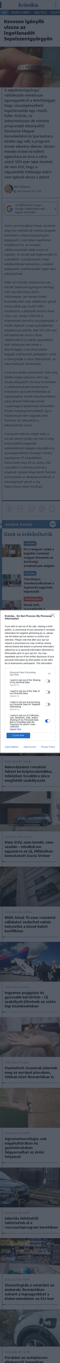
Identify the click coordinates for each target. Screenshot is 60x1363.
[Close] (54, 616)
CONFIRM (18, 735)
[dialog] (30, 681)
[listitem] (30, 673)
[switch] (47, 681)
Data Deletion (12, 747)
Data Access (30, 747)
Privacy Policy (48, 747)
